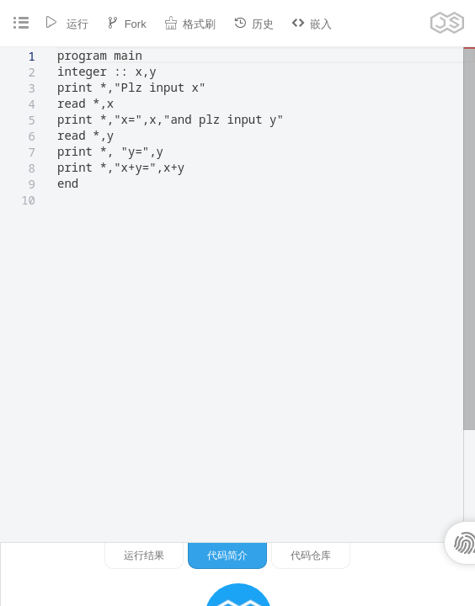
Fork (126, 23)
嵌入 (311, 23)
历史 (253, 23)
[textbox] (57, 47)
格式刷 (190, 23)
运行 (66, 23)
